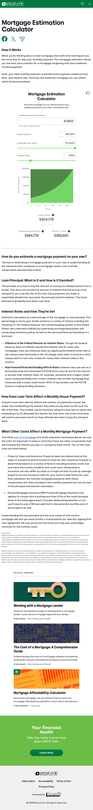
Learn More (46, 752)
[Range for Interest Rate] (46, 160)
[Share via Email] (22, 39)
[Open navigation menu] (90, 4)
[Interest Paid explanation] (69, 231)
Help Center (28, 781)
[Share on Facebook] (5, 39)
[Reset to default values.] (87, 93)
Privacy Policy (46, 787)
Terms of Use (63, 781)
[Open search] (82, 4)
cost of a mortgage (24, 437)
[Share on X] (13, 39)
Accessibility (46, 781)
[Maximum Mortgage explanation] (42, 231)
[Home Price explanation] (53, 215)
